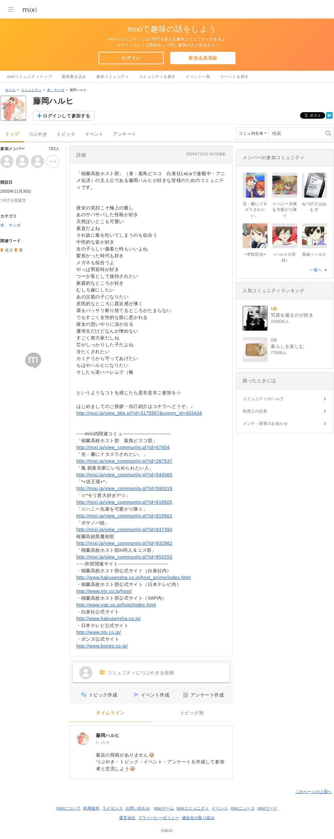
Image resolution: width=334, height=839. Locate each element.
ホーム (10, 90)
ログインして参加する (66, 115)
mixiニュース (243, 808)
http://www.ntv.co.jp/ (98, 632)
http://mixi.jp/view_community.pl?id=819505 (124, 502)
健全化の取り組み (198, 818)
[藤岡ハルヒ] (82, 738)
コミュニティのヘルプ (263, 399)
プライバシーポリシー (158, 818)
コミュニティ (31, 90)
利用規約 (91, 808)
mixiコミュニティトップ (29, 76)
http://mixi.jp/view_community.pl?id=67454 (123, 447)
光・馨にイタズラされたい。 (255, 210)
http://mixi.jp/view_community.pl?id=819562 (124, 515)
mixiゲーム (164, 808)
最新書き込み (74, 76)
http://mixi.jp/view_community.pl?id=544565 (124, 474)
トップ (12, 134)
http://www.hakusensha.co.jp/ (108, 618)
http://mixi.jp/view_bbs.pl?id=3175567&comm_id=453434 (139, 413)
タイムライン (110, 713)
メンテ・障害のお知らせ (265, 423)
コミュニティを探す (157, 76)
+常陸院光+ (255, 254)
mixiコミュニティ (193, 808)
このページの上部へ (313, 791)
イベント (94, 134)
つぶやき (37, 134)
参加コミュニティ (112, 76)
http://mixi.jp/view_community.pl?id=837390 (124, 529)
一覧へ (316, 270)
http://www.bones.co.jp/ (102, 646)
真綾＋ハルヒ (314, 254)
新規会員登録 (203, 58)
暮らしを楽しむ (287, 346)
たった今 (103, 742)
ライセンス (112, 808)
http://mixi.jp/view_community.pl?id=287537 (124, 461)
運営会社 (127, 818)
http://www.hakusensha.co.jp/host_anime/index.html (133, 577)
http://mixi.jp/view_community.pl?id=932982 (124, 543)
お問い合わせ (138, 808)
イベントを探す (234, 76)
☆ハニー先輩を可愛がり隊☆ (284, 210)
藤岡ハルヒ (108, 735)
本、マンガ (55, 90)
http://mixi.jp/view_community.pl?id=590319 (124, 488)
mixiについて (68, 808)
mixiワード (267, 808)
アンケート (125, 134)
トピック (65, 134)
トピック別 (192, 713)
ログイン (130, 58)
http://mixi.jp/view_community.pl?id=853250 (124, 557)
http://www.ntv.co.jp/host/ (104, 591)
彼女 (9, 250)
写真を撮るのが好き (292, 315)
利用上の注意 (255, 411)
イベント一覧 (198, 76)
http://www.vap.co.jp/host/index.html (116, 604)
